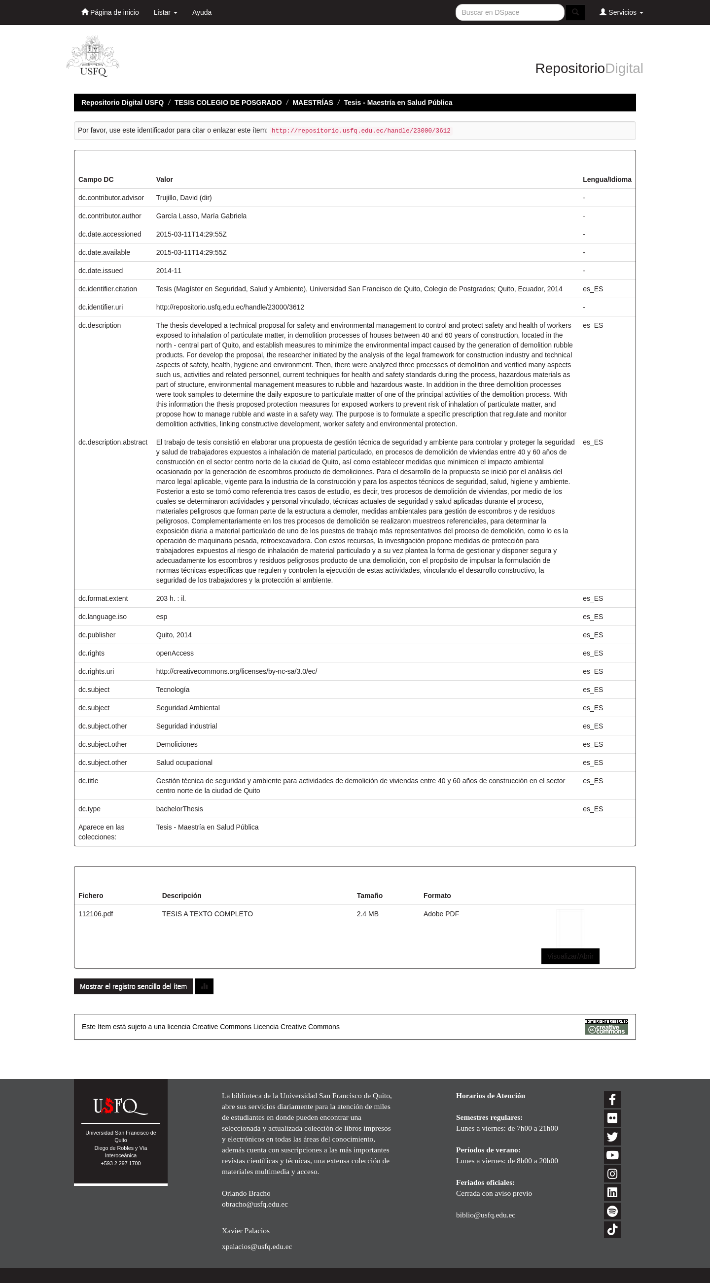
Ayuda (202, 12)
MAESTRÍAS (312, 102)
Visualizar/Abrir (570, 956)
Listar (166, 12)
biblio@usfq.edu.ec (485, 1215)
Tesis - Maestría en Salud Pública (398, 102)
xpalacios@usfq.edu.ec (257, 1246)
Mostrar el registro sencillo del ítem (133, 986)
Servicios (621, 12)
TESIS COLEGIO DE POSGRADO (228, 102)
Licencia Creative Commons (296, 1027)
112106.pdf (95, 914)
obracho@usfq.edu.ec (255, 1204)
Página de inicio (110, 12)
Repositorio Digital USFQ (122, 102)
